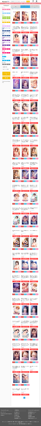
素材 (4, 58)
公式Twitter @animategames (6, 413)
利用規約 (30, 415)
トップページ (3, 412)
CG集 (4, 51)
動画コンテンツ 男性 (6, 43)
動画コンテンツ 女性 (6, 38)
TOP (12, 8)
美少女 (4, 47)
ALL (16, 6)
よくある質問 (16, 416)
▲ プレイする (25, 145)
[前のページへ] (22, 398)
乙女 (4, 7)
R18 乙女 (4, 18)
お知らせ (2, 415)
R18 (8, 9)
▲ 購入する (16, 32)
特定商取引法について (32, 412)
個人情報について (31, 413)
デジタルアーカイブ (6, 20)
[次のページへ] (28, 398)
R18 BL (8, 18)
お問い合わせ (16, 413)
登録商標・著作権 (31, 416)
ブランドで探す (6, 69)
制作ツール (4, 56)
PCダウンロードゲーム (25, 6)
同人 (4, 15)
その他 (4, 62)
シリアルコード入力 (6, 74)
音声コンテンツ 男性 (6, 33)
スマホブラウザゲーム (34, 7)
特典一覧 (6, 77)
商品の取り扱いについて (32, 418)
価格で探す (5, 66)
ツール (4, 54)
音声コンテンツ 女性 (6, 28)
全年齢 (4, 9)
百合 (4, 24)
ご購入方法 (16, 415)
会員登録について (17, 418)
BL (3, 11)
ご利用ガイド (16, 412)
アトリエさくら (14, 29)
